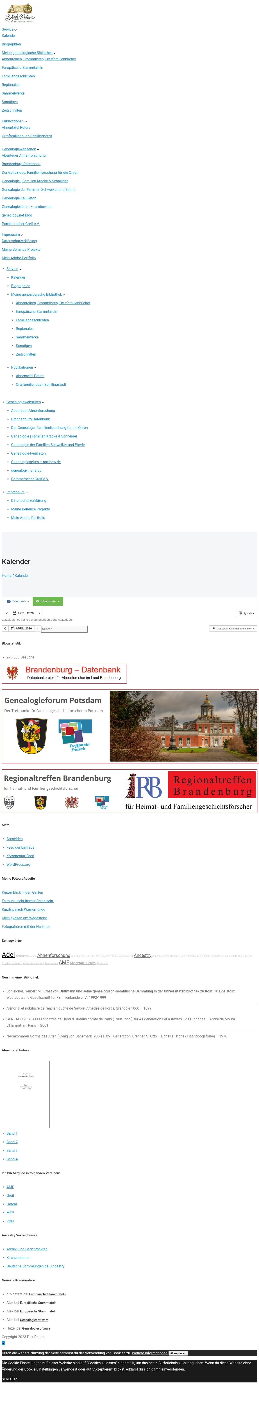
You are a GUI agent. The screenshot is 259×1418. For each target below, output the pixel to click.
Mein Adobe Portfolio (19, 258)
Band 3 (12, 1150)
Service (8, 29)
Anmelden (15, 839)
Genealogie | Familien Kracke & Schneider (35, 181)
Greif (10, 1195)
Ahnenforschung (53, 955)
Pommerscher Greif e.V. (21, 224)
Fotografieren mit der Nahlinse (26, 926)
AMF (64, 962)
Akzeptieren (178, 1353)
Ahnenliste (158, 956)
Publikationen (13, 121)
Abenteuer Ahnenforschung (24, 155)
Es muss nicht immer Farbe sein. (28, 901)
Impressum (11, 234)
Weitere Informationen (150, 1353)
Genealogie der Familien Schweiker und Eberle (38, 189)
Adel (8, 954)
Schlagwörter (48, 601)
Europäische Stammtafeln (22, 67)
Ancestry (142, 955)
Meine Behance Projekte (21, 249)
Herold (12, 1204)
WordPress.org (18, 864)
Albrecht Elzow (172, 956)
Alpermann (102, 963)
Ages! (33, 956)
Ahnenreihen (51, 963)
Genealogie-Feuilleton (19, 198)
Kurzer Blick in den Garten (22, 892)
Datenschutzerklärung (19, 241)
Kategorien (18, 601)
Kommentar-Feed (20, 856)
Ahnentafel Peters (16, 127)
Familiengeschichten (18, 76)
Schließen (10, 1379)
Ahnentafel (22, 956)
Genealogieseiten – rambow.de (26, 207)
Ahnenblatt (231, 956)
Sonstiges (10, 102)
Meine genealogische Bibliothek (27, 53)
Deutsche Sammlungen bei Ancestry (35, 1266)
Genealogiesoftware (34, 1320)
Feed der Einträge (20, 847)
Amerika (100, 956)
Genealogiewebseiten (19, 149)
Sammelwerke (13, 93)
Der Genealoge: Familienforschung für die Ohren (40, 172)
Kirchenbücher (18, 1258)
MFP (10, 1213)
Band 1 (12, 1133)
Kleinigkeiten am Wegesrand (24, 918)
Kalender (9, 36)
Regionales (11, 85)
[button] (233, 629)
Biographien (11, 44)
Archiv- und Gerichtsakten (27, 1249)
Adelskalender (78, 956)
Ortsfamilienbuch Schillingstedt (27, 136)
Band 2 (12, 1142)
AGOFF (91, 956)
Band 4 (12, 1159)
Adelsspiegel (126, 956)
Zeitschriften (12, 110)
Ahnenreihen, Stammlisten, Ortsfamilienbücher (39, 59)
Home (6, 575)
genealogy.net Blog (17, 215)
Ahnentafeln (111, 956)
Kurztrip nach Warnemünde (23, 909)
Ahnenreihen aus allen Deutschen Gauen (202, 956)
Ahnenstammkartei (33, 963)
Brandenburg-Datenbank (21, 164)
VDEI (10, 1221)
